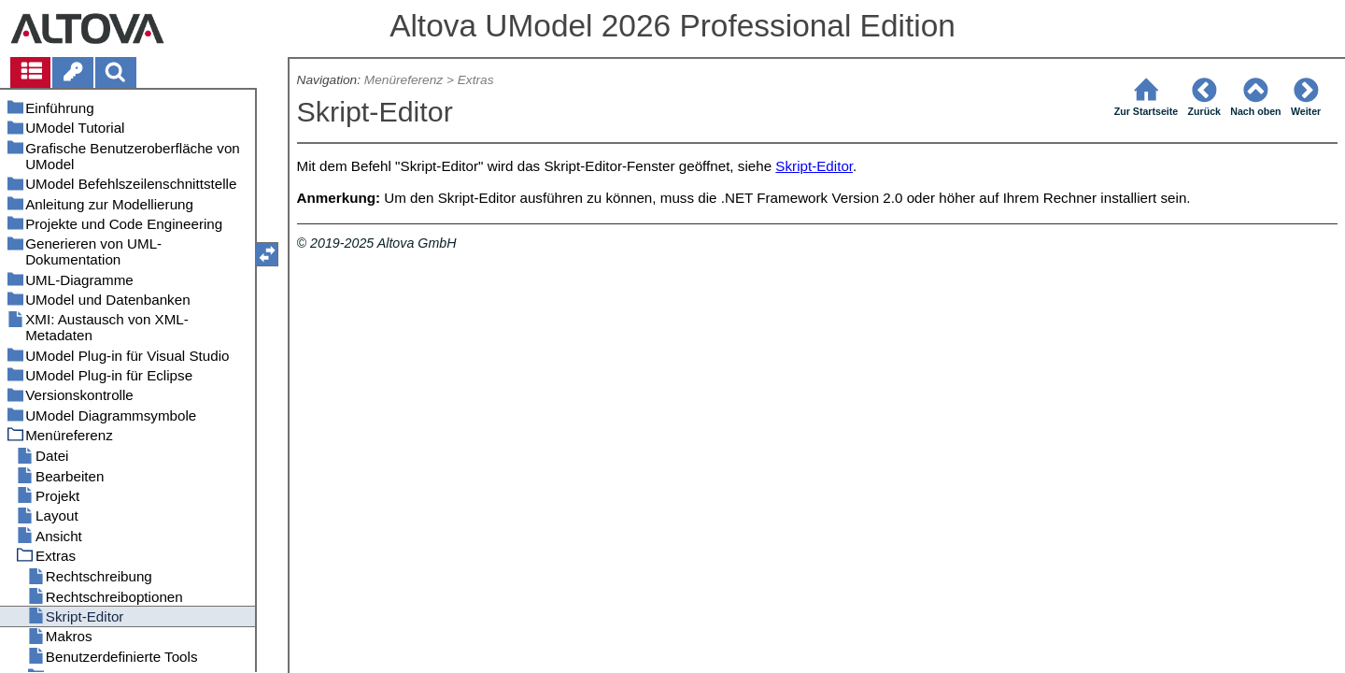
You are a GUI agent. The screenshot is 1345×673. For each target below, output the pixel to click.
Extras (476, 80)
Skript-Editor (814, 166)
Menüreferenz (403, 80)
